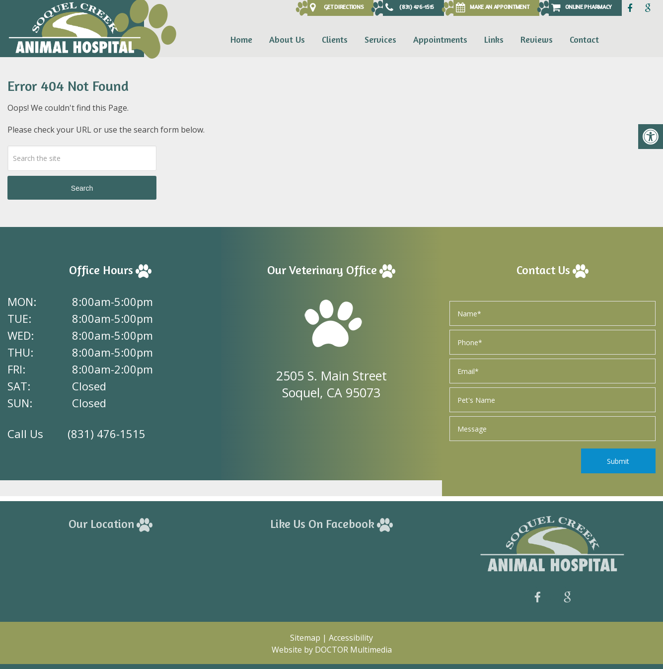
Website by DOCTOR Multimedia (332, 649)
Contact (584, 39)
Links (494, 39)
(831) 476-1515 (107, 433)
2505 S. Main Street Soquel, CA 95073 (331, 384)
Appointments (440, 39)
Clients (335, 39)
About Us (287, 39)
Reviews (536, 39)
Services (380, 39)
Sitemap (305, 637)
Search (82, 188)
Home (241, 39)
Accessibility (351, 637)
